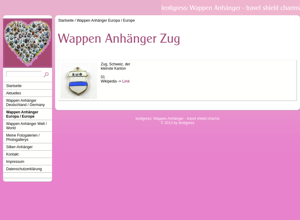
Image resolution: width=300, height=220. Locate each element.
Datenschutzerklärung (24, 169)
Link (126, 81)
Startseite (14, 86)
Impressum (15, 162)
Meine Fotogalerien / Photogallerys (22, 137)
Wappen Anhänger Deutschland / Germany (25, 102)
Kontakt (12, 154)
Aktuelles (13, 93)
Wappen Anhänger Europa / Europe (22, 114)
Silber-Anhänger (19, 147)
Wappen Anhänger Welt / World (26, 126)
